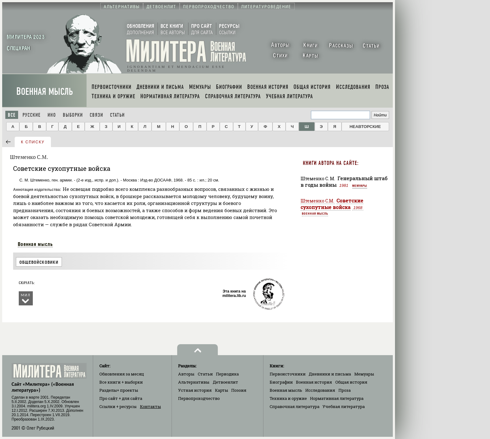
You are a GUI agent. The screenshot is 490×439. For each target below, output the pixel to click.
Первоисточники (288, 374)
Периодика (227, 374)
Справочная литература (294, 406)
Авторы (186, 374)
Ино (52, 115)
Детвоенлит (225, 382)
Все (12, 115)
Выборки (73, 115)
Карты (221, 390)
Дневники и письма (330, 374)
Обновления (121, 374)
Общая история (351, 382)
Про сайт (120, 398)
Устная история (195, 390)
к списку (33, 142)
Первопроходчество (199, 398)
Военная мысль (44, 91)
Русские (31, 115)
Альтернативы (193, 382)
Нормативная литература (336, 398)
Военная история (314, 382)
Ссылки (118, 406)
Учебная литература (343, 406)
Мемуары (359, 185)
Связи (96, 115)
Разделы (118, 390)
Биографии (281, 382)
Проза (344, 390)
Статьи (117, 115)
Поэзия (238, 390)
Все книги (121, 382)
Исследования (320, 390)
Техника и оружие (288, 398)
